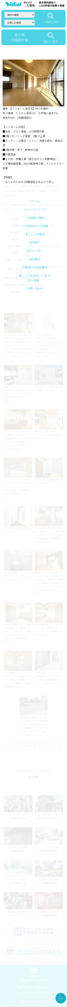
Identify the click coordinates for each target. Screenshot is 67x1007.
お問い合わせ (35, 332)
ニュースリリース (35, 253)
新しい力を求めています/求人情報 (35, 321)
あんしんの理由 (35, 278)
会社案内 (34, 303)
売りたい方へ (35, 294)
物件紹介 (34, 286)
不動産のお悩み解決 (34, 311)
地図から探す (50, 37)
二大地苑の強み (35, 261)
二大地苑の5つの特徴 (34, 270)
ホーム (35, 245)
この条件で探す (50, 18)
